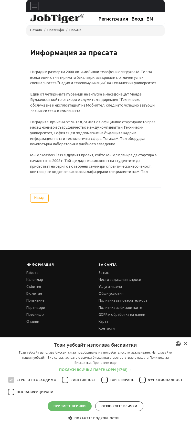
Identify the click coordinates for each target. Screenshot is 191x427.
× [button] (185, 344)
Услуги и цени (110, 286)
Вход (137, 19)
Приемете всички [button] (70, 406)
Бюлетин (34, 293)
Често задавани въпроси (120, 280)
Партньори (35, 308)
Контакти (107, 328)
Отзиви (32, 321)
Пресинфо (55, 30)
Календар (34, 280)
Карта (103, 321)
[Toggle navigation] (34, 6)
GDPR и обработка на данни (122, 314)
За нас (104, 273)
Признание (35, 300)
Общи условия (111, 293)
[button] (95, 369)
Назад (39, 198)
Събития (33, 286)
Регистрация (113, 19)
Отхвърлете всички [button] (119, 406)
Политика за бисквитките (120, 308)
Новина (75, 30)
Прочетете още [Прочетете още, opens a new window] (104, 362)
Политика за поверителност (123, 300)
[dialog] (95, 382)
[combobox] (178, 343)
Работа (32, 273)
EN (149, 19)
